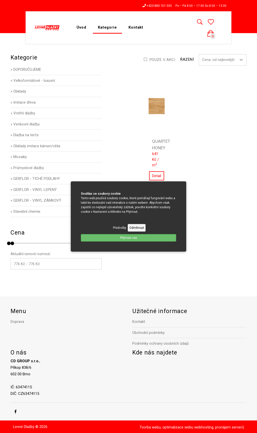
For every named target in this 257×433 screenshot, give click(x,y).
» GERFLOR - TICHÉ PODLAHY (35, 178)
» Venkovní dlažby (25, 124)
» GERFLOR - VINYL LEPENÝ (34, 189)
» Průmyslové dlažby (27, 168)
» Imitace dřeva (23, 102)
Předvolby (119, 228)
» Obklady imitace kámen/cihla (35, 146)
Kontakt (135, 27)
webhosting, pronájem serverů (219, 427)
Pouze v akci (162, 59)
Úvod (81, 27)
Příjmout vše (128, 238)
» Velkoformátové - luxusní (33, 80)
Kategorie (107, 27)
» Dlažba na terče (25, 135)
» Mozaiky (19, 157)
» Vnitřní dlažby (23, 113)
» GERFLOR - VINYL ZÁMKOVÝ (36, 200)
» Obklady (18, 91)
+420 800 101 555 (157, 6)
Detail (156, 176)
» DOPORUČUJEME (26, 69)
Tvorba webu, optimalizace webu (166, 427)
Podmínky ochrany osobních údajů (160, 343)
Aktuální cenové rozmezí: (31, 254)
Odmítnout (136, 228)
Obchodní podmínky (148, 332)
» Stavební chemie (25, 211)
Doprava (17, 321)
